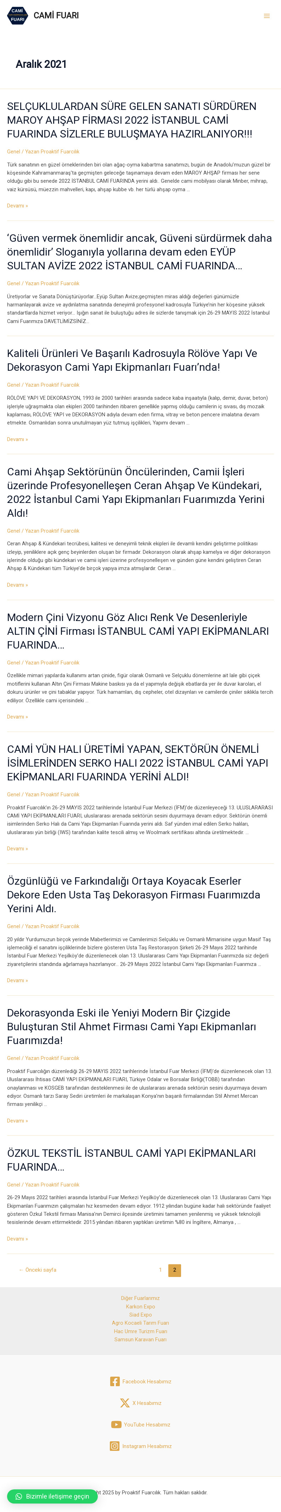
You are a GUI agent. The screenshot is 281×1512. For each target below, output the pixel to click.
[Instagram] (140, 1446)
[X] (140, 1403)
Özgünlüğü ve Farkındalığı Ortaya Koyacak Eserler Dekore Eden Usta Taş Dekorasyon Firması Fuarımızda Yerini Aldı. (133, 895)
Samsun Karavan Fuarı (140, 1339)
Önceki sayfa (38, 1270)
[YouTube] (141, 1424)
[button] (52, 1496)
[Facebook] (140, 1381)
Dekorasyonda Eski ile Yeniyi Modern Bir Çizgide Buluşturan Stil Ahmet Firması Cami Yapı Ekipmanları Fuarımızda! (131, 1027)
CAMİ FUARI (56, 15)
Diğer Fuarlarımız (140, 1298)
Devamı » (17, 206)
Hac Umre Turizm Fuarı (140, 1331)
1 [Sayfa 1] (160, 1270)
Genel (13, 151)
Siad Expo (140, 1315)
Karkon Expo (140, 1306)
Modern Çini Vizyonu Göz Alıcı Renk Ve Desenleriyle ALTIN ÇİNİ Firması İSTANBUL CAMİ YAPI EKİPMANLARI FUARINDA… (138, 631)
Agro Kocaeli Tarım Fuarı (140, 1323)
